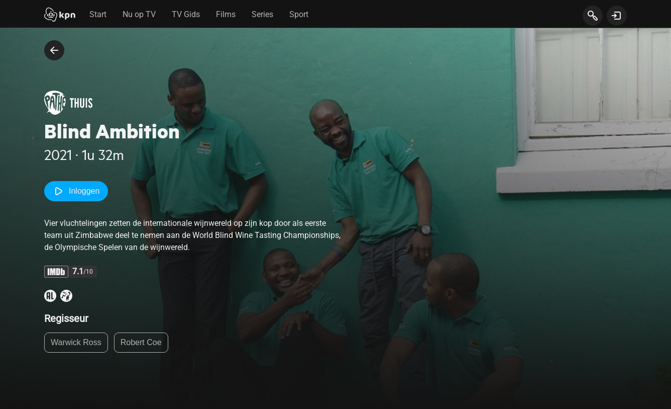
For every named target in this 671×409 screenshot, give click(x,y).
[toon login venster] (617, 16)
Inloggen (76, 191)
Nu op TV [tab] (139, 14)
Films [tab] (226, 14)
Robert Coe (141, 342)
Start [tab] (97, 14)
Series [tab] (262, 14)
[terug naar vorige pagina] (54, 50)
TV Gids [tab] (186, 14)
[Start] (59, 16)
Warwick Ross (76, 342)
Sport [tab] (298, 14)
